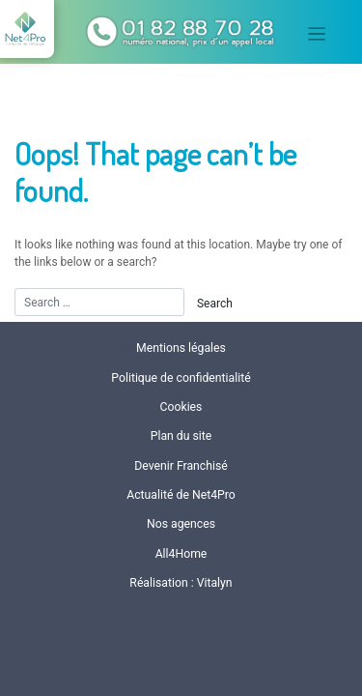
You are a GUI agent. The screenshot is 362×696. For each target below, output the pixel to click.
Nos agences (181, 524)
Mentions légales (181, 348)
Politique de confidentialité (180, 378)
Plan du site (181, 436)
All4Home (181, 554)
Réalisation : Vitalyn (180, 583)
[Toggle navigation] (317, 34)
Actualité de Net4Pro (181, 495)
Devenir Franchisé (181, 466)
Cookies (181, 407)
